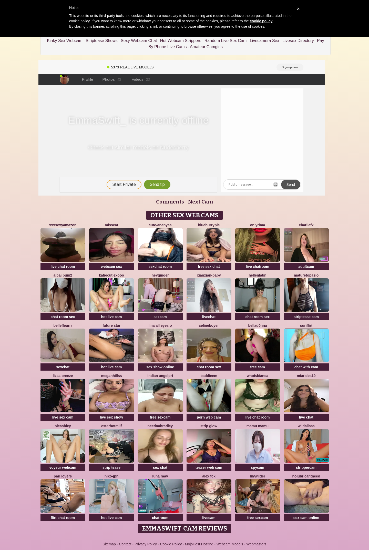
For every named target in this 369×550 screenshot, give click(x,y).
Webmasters (256, 544)
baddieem (208, 376)
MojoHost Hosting (199, 544)
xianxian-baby (209, 275)
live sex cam (63, 417)
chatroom (160, 518)
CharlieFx (306, 225)
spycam (257, 467)
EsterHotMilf (111, 426)
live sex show (111, 417)
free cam (257, 367)
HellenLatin (257, 275)
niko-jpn (111, 476)
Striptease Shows (102, 40)
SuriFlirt (306, 325)
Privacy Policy (146, 544)
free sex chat (209, 266)
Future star (111, 325)
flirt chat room (63, 518)
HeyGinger (160, 275)
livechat (209, 317)
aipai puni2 (62, 275)
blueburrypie (209, 225)
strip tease (111, 467)
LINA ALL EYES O (160, 325)
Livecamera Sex (264, 40)
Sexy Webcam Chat (139, 40)
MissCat (111, 225)
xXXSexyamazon (63, 225)
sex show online (160, 367)
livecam (208, 518)
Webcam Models (230, 544)
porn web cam (209, 417)
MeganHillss (111, 376)
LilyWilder (257, 476)
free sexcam (160, 417)
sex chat (160, 467)
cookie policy (261, 21)
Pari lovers (63, 476)
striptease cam (306, 317)
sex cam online (306, 518)
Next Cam (200, 202)
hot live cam (111, 317)
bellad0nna (257, 325)
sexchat (62, 367)
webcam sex (111, 266)
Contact (125, 544)
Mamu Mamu (258, 426)
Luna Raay (160, 476)
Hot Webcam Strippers (180, 40)
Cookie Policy (171, 544)
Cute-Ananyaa (160, 225)
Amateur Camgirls (206, 47)
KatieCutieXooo (111, 275)
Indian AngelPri (160, 376)
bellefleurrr (62, 325)
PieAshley (63, 426)
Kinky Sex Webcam (64, 40)
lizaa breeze (63, 376)
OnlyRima (257, 225)
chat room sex (63, 317)
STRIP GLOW (208, 426)
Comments (170, 202)
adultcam (306, 266)
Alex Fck (208, 476)
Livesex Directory (298, 40)
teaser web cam (209, 467)
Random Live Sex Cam (225, 40)
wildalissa (306, 426)
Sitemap (109, 544)
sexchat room (160, 266)
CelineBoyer (209, 325)
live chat (306, 417)
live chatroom (257, 266)
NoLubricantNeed (306, 476)
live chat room (63, 266)
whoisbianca (257, 376)
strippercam (306, 467)
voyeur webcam (62, 467)
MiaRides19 (306, 376)
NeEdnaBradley (160, 426)
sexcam (160, 317)
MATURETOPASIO (306, 275)
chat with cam (306, 367)
